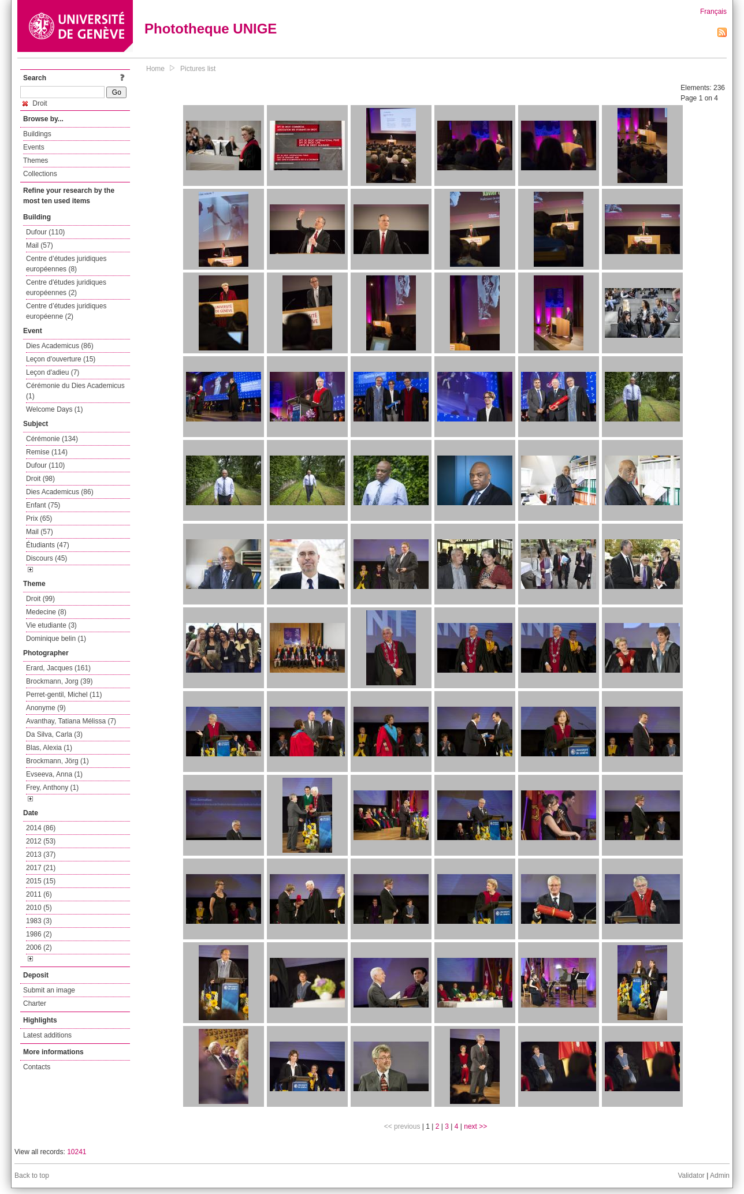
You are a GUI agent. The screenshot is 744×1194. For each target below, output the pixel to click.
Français (713, 12)
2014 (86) (40, 828)
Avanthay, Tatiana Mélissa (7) (71, 721)
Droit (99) (40, 599)
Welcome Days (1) (54, 409)
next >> (475, 1126)
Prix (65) (39, 518)
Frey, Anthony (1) (52, 787)
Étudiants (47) (47, 545)
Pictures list (197, 69)
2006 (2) (39, 947)
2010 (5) (39, 908)
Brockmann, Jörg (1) (57, 761)
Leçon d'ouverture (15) (60, 359)
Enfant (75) (43, 505)
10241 (76, 1152)
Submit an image (49, 990)
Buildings (37, 134)
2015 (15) (40, 881)
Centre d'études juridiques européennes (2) (66, 287)
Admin (720, 1175)
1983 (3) (39, 921)
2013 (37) (40, 854)
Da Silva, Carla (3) (54, 734)
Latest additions (47, 1035)
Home (155, 69)
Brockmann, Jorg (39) (59, 681)
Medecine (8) (46, 612)
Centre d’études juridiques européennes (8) (66, 264)
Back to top (31, 1175)
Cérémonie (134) (52, 439)
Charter (34, 1003)
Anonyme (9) (46, 708)
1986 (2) (39, 934)
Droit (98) (40, 479)
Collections (40, 174)
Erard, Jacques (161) (58, 668)
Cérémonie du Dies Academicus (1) (75, 391)
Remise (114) (47, 452)
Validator (691, 1175)
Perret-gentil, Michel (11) (64, 695)
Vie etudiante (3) (51, 625)
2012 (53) (40, 841)
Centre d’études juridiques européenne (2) (66, 311)
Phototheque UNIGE (210, 28)
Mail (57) (39, 245)
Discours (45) (46, 558)
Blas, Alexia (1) (49, 748)
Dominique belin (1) (56, 639)
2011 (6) (39, 894)
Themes (35, 160)
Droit (35, 103)
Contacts (36, 1067)
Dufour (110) (45, 232)
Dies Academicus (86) (60, 346)
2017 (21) (40, 868)
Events (33, 147)
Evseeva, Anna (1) (54, 774)
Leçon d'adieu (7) (52, 372)
